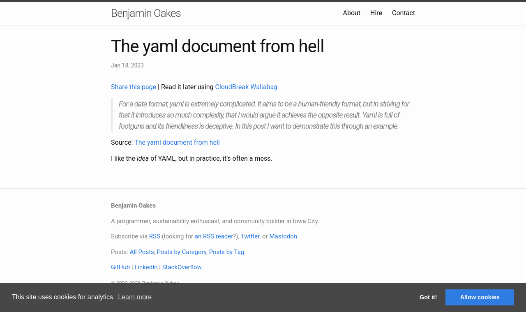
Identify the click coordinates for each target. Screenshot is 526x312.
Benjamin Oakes (146, 13)
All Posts (142, 252)
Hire (376, 13)
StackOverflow (182, 267)
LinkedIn (145, 267)
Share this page (134, 87)
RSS (154, 236)
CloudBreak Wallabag (246, 87)
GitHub (120, 267)
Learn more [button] (135, 297)
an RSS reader (214, 236)
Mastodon (283, 236)
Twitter (250, 236)
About (351, 13)
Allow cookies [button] (480, 297)
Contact (403, 13)
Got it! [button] (428, 297)
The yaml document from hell (177, 142)
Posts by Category (181, 252)
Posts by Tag (227, 252)
